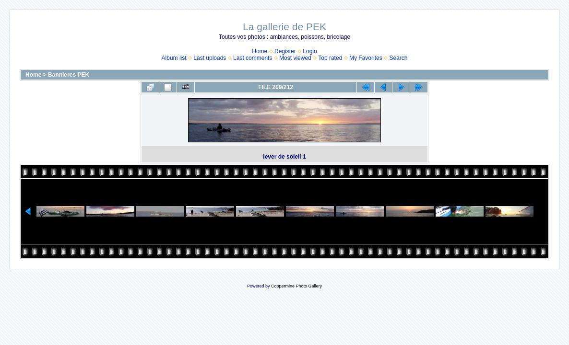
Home (259, 51)
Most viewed (295, 58)
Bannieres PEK (68, 74)
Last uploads (209, 58)
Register (285, 51)
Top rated (330, 58)
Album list (174, 58)
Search (398, 58)
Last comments (252, 58)
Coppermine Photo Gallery (296, 286)
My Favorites (365, 58)
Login (310, 51)
